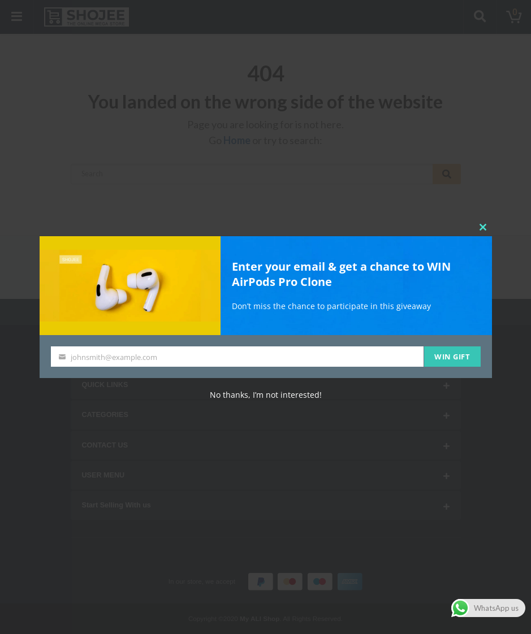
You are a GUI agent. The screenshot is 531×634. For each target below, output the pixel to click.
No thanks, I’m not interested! (266, 394)
